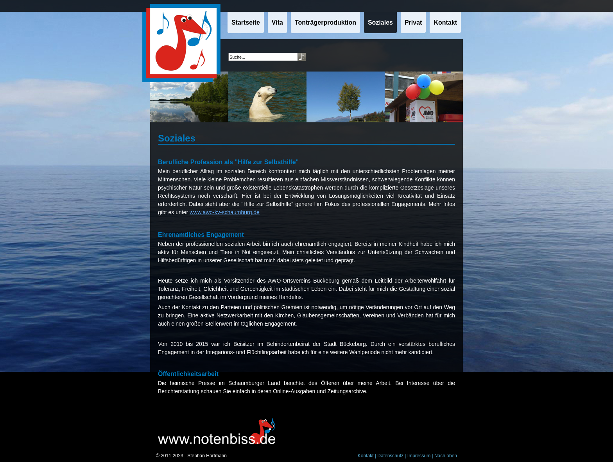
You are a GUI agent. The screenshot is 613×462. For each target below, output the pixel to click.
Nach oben (445, 455)
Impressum (418, 455)
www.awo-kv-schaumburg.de (225, 212)
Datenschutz (390, 455)
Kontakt (366, 455)
